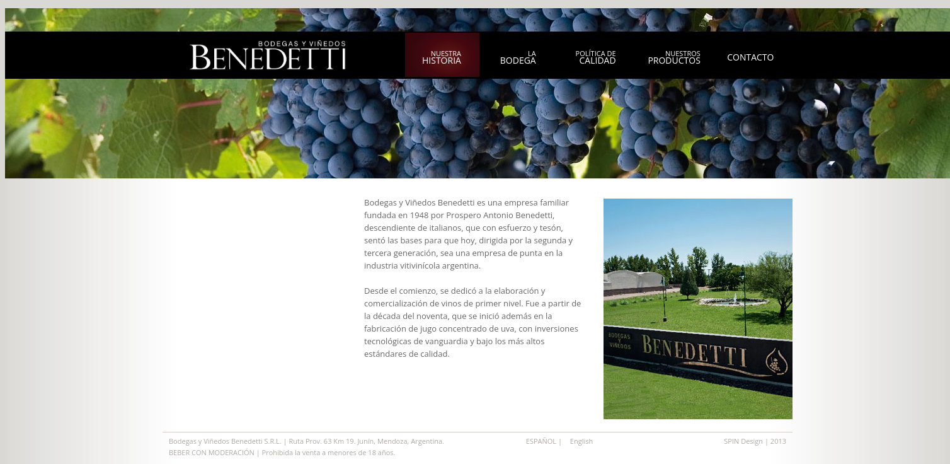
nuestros (674, 57)
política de (596, 57)
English (581, 441)
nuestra (441, 57)
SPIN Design (744, 441)
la (518, 57)
